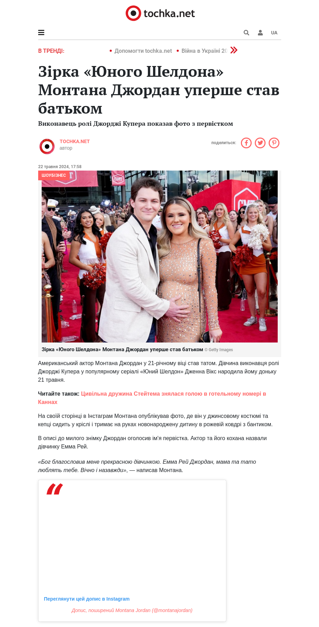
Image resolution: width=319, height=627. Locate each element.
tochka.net (75, 141)
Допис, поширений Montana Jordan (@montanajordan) (132, 610)
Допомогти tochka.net (144, 51)
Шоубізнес (54, 175)
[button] (260, 32)
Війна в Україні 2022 (208, 51)
